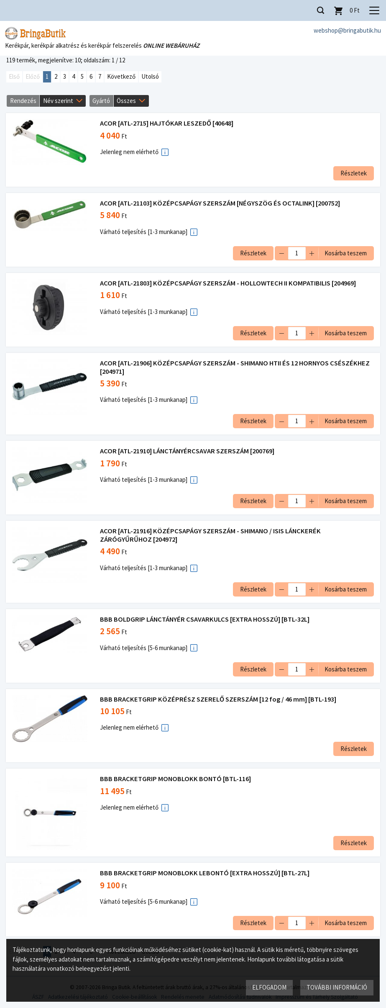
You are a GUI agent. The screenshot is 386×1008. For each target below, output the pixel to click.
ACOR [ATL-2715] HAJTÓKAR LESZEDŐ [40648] (167, 123)
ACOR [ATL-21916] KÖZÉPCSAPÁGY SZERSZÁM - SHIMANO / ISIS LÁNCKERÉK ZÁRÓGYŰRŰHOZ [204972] (210, 535)
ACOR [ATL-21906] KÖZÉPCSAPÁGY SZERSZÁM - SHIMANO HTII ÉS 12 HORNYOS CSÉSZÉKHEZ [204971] (235, 367)
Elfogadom (269, 987)
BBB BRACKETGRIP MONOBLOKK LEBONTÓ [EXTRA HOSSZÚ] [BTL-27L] (205, 873)
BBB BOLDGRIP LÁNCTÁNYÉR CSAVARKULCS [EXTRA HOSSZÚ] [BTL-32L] (205, 619)
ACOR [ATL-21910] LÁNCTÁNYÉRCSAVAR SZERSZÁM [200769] (187, 451)
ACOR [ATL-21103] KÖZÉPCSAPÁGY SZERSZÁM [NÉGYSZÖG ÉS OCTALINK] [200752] (220, 203)
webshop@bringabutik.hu (347, 30)
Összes (126, 101)
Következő (121, 77)
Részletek (353, 173)
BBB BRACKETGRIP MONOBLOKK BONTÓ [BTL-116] (175, 778)
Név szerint (58, 101)
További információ (337, 987)
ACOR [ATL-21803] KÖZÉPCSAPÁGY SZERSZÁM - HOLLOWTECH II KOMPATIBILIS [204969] (228, 283)
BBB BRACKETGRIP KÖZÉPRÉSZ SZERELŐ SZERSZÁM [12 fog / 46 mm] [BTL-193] (218, 699)
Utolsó (150, 77)
